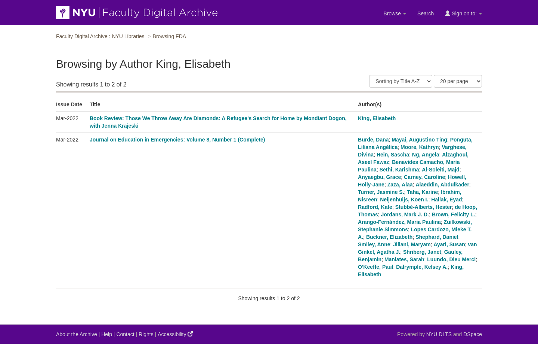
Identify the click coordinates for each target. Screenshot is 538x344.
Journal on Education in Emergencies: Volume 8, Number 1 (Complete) (177, 140)
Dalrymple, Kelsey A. (422, 267)
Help (106, 334)
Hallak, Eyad (446, 200)
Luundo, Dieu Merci (451, 259)
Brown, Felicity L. (453, 214)
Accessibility (175, 334)
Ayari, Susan (449, 244)
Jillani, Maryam (411, 244)
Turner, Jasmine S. (381, 192)
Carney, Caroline (424, 177)
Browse (394, 13)
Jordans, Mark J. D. (405, 214)
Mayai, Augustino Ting (419, 140)
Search (425, 13)
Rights (146, 334)
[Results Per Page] (458, 81)
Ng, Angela (425, 155)
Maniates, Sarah (404, 259)
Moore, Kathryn (420, 147)
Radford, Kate (375, 207)
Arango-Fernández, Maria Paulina (399, 222)
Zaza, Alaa (400, 185)
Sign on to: (463, 13)
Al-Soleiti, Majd (440, 170)
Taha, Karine (422, 192)
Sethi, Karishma (399, 170)
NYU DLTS (439, 334)
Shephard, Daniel (436, 237)
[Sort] (400, 81)
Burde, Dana (373, 140)
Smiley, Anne (374, 244)
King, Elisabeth (377, 118)
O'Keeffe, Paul (375, 267)
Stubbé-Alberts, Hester (423, 207)
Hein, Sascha (393, 155)
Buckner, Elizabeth (389, 237)
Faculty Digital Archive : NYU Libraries (100, 36)
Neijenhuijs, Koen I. (404, 200)
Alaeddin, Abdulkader (442, 185)
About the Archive (76, 334)
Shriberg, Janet (422, 252)
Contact (125, 334)
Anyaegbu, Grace (379, 177)
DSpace (472, 334)
